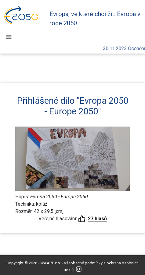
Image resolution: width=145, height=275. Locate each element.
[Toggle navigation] (8, 37)
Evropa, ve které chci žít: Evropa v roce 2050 (94, 18)
